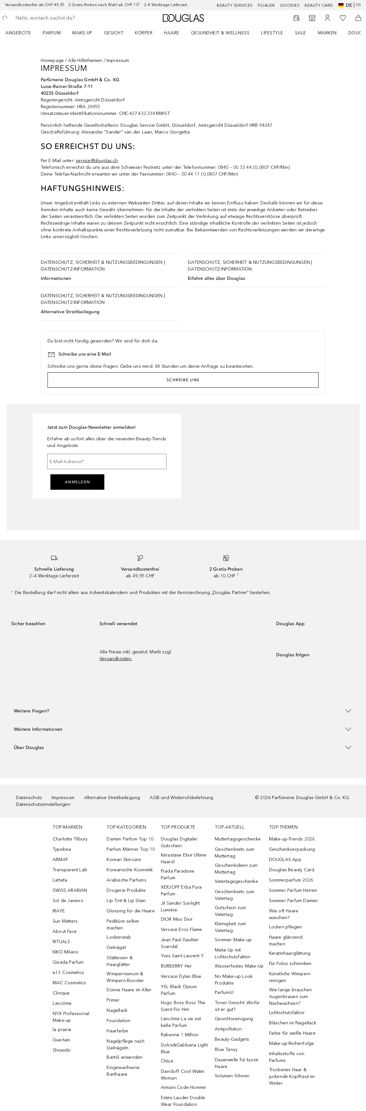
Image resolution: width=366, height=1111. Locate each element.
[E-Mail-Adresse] (107, 461)
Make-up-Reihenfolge (291, 1043)
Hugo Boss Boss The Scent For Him (183, 1006)
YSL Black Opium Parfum (179, 990)
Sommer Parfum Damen (293, 900)
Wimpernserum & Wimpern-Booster (125, 977)
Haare (171, 33)
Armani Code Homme (183, 1087)
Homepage (52, 60)
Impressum (63, 797)
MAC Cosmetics (69, 983)
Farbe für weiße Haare (292, 1033)
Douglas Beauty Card (292, 870)
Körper (143, 33)
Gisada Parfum (68, 962)
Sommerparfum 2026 (291, 880)
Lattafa (60, 880)
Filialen (266, 5)
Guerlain (62, 1040)
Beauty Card (319, 5)
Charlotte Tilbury (70, 839)
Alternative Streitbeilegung (70, 311)
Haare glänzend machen (286, 940)
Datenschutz (29, 797)
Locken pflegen (285, 927)
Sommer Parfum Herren (293, 890)
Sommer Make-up (233, 940)
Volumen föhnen (232, 1076)
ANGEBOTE (18, 33)
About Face (65, 931)
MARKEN (327, 33)
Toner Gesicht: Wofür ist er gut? (237, 1006)
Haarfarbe (117, 1031)
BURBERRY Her (176, 966)
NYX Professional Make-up (71, 1017)
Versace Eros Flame (181, 929)
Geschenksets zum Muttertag (234, 853)
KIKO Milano (65, 952)
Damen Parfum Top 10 (130, 839)
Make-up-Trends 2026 (292, 839)
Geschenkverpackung (292, 849)
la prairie (62, 1029)
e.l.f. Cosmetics (68, 972)
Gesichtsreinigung (234, 1018)
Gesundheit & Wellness (220, 33)
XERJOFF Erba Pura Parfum (181, 890)
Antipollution (228, 1029)
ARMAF (60, 859)
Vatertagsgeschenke (236, 881)
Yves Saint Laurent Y (182, 956)
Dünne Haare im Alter (129, 990)
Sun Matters (65, 921)
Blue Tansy (226, 1049)
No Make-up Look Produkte (234, 980)
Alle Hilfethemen (85, 60)
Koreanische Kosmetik (130, 870)
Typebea (62, 849)
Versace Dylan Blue (181, 976)
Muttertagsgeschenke (238, 839)
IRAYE (59, 911)
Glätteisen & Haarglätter (119, 961)
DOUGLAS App (285, 859)
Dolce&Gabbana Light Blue (184, 1048)
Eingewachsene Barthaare (123, 1071)
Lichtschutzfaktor (287, 1012)
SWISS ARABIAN (70, 890)
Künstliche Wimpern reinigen (290, 977)
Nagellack (117, 1010)
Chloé (167, 1061)
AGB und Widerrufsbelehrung (181, 797)
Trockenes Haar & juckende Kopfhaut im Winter (292, 1076)
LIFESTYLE (272, 33)
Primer (113, 1000)
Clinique (61, 993)
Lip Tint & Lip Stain (126, 900)
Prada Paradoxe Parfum (178, 874)
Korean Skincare (124, 859)
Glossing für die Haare (130, 911)
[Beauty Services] (296, 18)
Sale (300, 33)
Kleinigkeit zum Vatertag (230, 927)
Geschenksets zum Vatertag (234, 895)
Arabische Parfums (126, 880)
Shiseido (62, 1050)
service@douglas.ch (97, 160)
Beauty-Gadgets (232, 1039)
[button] (183, 711)
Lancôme (62, 1003)
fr (358, 5)
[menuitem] (22, 33)
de (345, 5)
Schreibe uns (183, 380)
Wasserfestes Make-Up (239, 966)
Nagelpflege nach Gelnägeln (125, 1044)
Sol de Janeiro (68, 900)
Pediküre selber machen (123, 924)
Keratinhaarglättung (290, 953)
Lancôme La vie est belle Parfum (181, 1022)
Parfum (52, 33)
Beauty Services (235, 5)
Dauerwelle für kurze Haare (236, 1063)
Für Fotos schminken (290, 963)
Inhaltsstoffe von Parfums (286, 1057)
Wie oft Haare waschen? (284, 914)
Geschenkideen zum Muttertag (236, 869)
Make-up (82, 33)
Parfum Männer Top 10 (131, 849)
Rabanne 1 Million (179, 1035)
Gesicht (114, 33)
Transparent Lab (70, 870)
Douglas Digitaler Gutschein (179, 842)
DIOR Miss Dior (177, 919)
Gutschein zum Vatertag (230, 911)
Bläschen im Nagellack (292, 1023)
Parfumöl (224, 992)
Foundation (118, 1020)
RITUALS (61, 941)
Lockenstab (119, 937)
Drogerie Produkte (126, 890)
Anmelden (77, 482)
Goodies (290, 5)
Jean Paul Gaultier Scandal (180, 943)
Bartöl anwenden (125, 1057)
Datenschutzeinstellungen (43, 804)
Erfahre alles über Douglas (216, 278)
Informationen (56, 278)
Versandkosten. (116, 658)
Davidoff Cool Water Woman (183, 1075)
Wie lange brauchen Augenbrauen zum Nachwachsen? (290, 996)
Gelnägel (116, 947)
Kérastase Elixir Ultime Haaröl (184, 858)
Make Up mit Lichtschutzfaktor (232, 953)
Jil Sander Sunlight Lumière (180, 906)
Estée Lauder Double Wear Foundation (183, 1101)
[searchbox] (61, 18)
